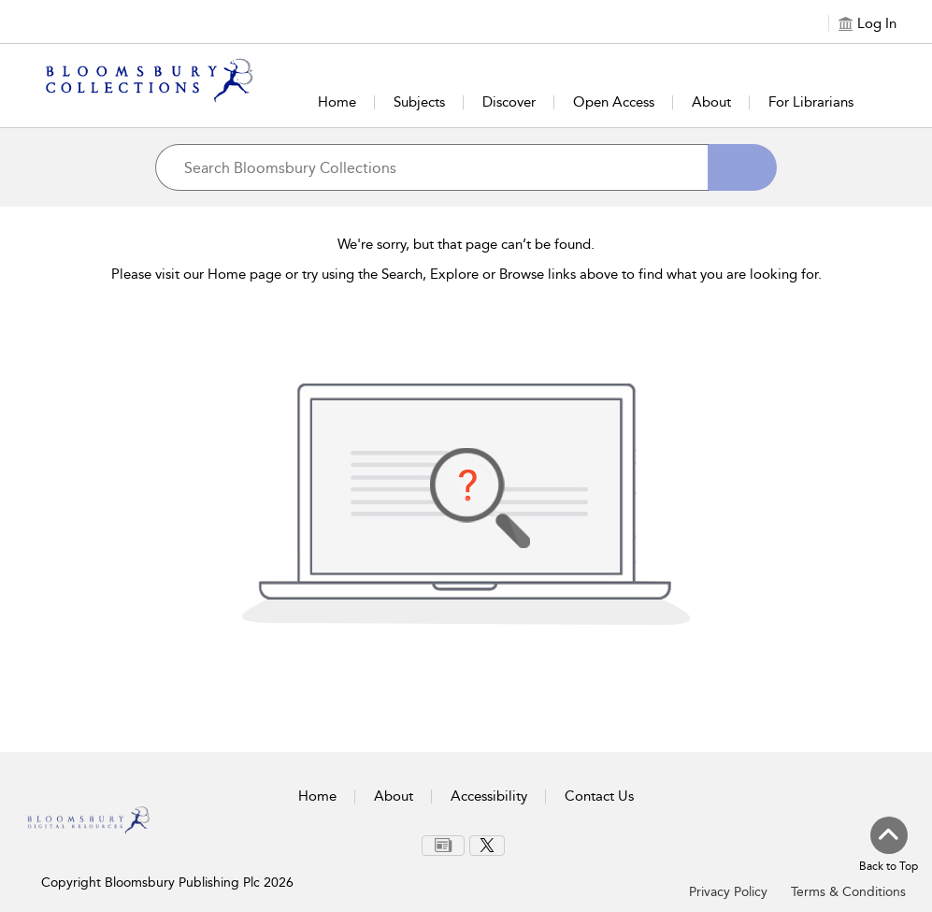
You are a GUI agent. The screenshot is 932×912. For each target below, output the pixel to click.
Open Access (613, 102)
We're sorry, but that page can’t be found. (466, 244)
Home (337, 102)
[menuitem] (443, 845)
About (711, 102)
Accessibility (489, 796)
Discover (509, 102)
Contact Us (599, 796)
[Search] (742, 167)
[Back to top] (888, 846)
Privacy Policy (728, 892)
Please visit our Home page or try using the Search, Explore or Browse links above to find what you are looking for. (466, 274)
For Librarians (810, 102)
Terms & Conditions (848, 892)
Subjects (419, 102)
